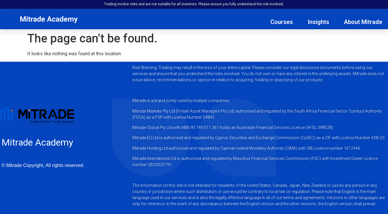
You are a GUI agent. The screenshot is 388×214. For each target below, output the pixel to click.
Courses (281, 21)
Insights (318, 21)
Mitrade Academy (37, 142)
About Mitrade (363, 21)
